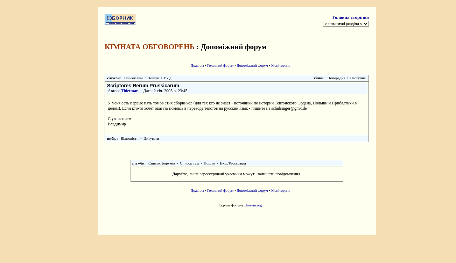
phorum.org (253, 205)
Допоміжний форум (252, 65)
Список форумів (161, 163)
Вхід (167, 78)
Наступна (358, 78)
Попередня (336, 78)
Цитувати (151, 138)
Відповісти (130, 138)
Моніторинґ (280, 65)
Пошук (153, 78)
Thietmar (129, 90)
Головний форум (220, 65)
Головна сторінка (350, 17)
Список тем (133, 78)
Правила (197, 65)
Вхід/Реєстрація (233, 163)
